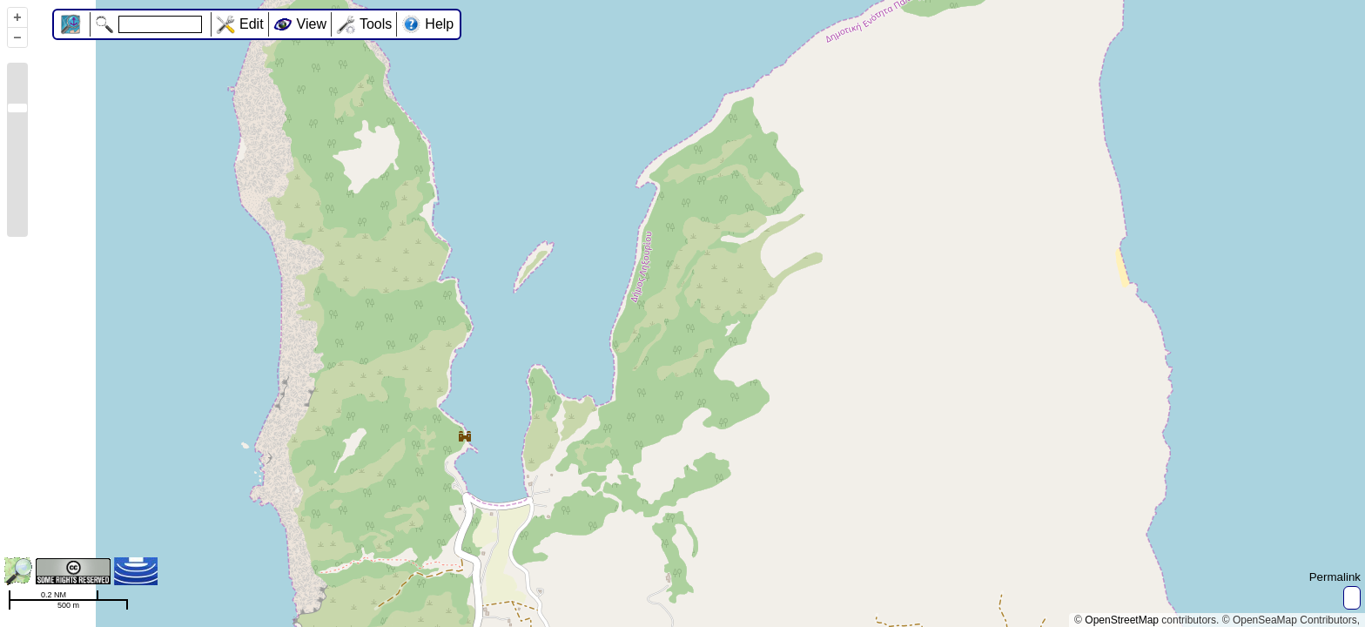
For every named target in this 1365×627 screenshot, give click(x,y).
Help (439, 24)
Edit (251, 24)
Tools (376, 24)
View (311, 24)
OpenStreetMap (1122, 620)
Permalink (1335, 576)
